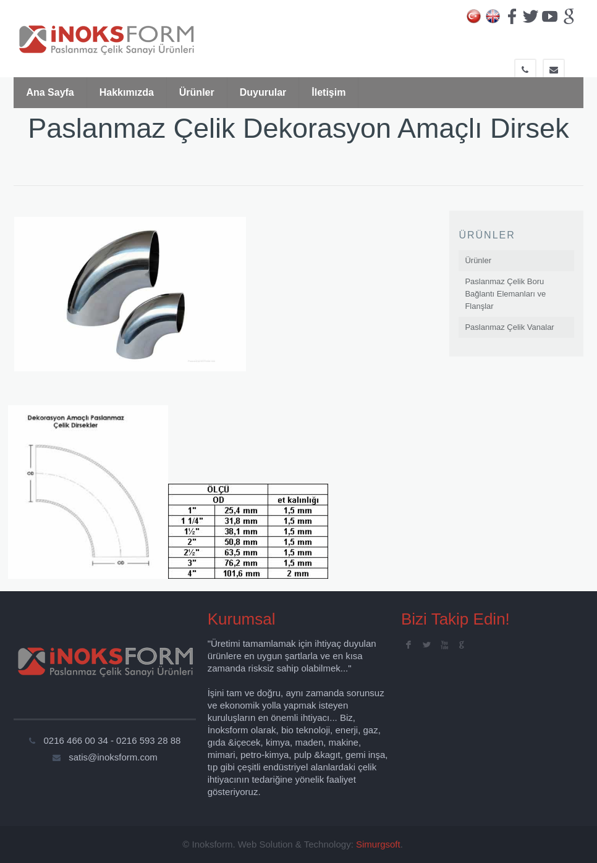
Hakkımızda (127, 92)
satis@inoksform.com (113, 757)
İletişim (328, 92)
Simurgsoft (378, 844)
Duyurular (263, 92)
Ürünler (196, 92)
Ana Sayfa (50, 92)
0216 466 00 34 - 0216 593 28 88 (112, 740)
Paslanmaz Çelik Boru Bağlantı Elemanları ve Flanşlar (505, 294)
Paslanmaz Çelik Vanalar (509, 327)
